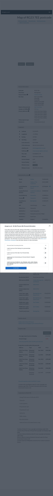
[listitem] (26, 245)
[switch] (45, 248)
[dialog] (26, 248)
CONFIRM (16, 268)
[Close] (50, 226)
